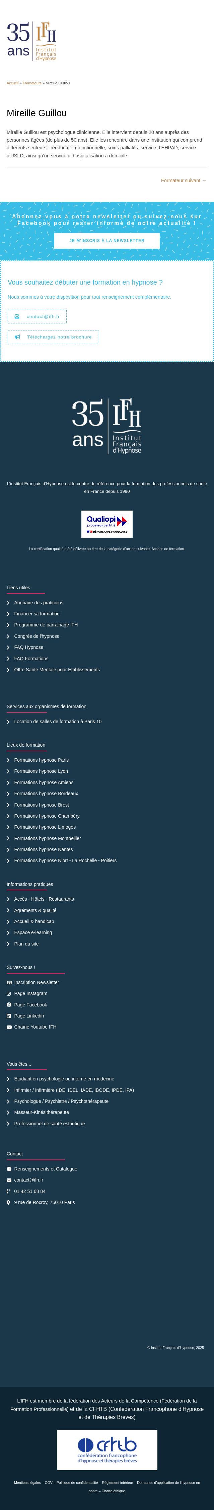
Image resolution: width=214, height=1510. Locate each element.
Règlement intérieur (117, 1483)
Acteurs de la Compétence (130, 1401)
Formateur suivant (184, 180)
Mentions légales (27, 1483)
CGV (49, 1483)
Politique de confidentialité (77, 1483)
